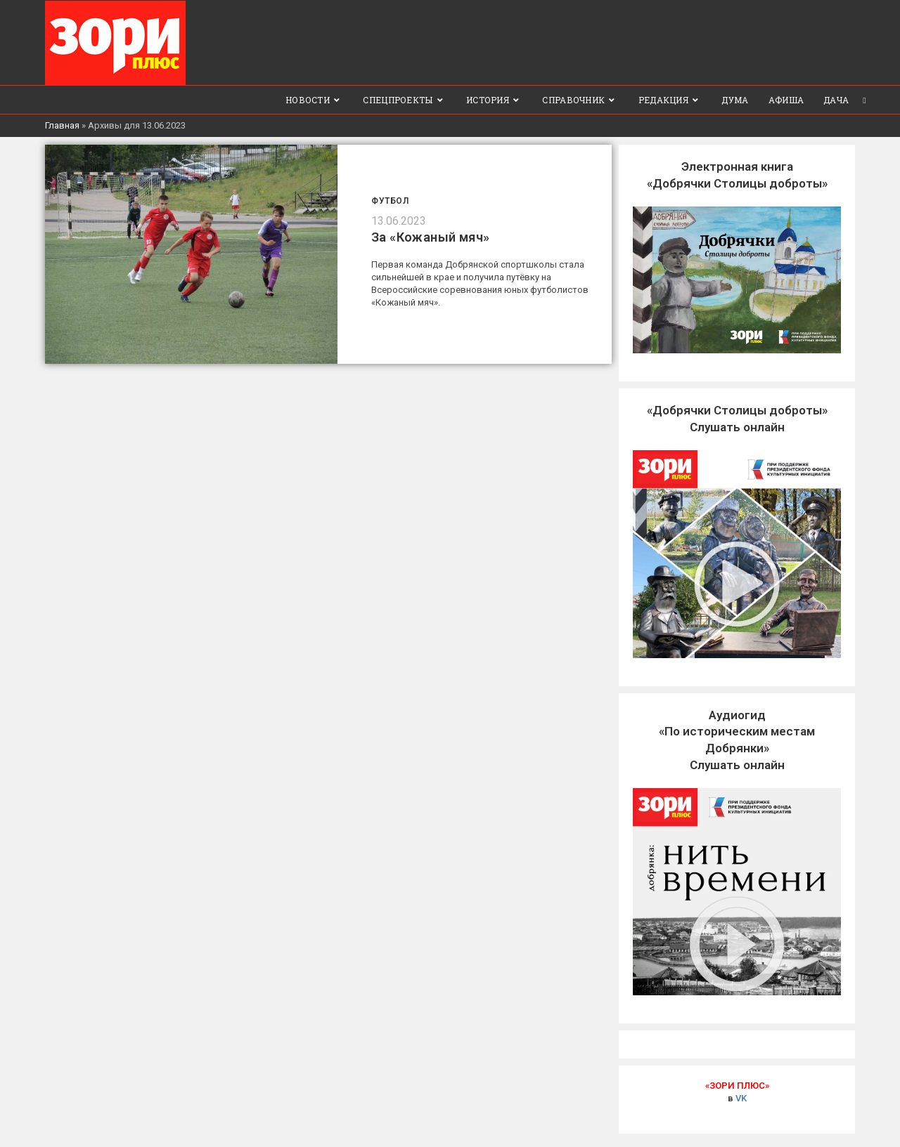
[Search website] (864, 99)
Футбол (390, 200)
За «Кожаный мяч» (430, 236)
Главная (62, 124)
